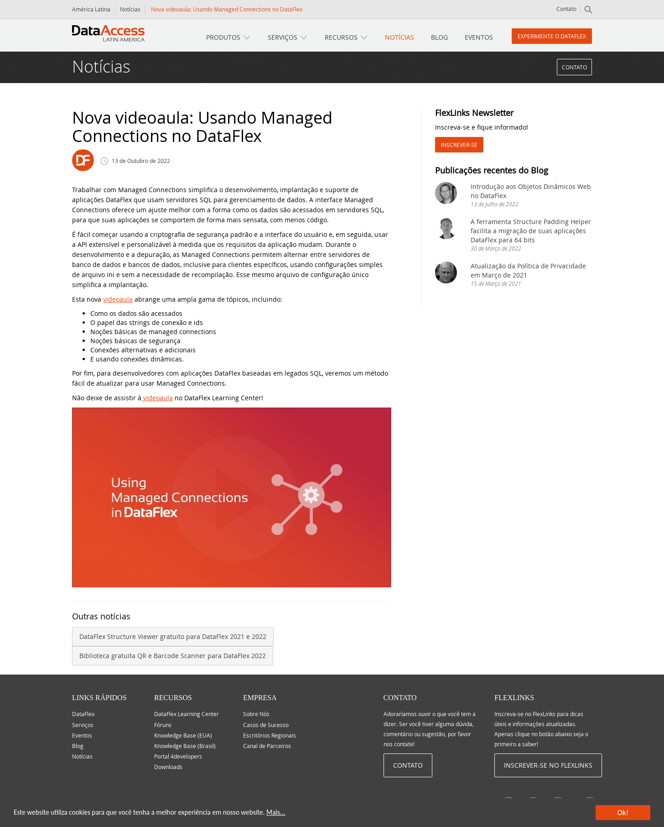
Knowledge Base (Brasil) (185, 745)
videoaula (118, 299)
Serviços (282, 37)
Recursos (341, 37)
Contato (566, 8)
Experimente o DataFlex (552, 36)
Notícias (130, 9)
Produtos (223, 37)
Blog (439, 37)
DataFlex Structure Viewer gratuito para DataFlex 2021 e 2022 (172, 636)
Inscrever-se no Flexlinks (548, 765)
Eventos (479, 37)
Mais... (275, 812)
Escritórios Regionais (269, 735)
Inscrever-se (459, 144)
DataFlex (83, 713)
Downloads (168, 766)
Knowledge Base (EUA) (183, 735)
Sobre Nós (256, 713)
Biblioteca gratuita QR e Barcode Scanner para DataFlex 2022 (172, 655)
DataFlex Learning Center (186, 713)
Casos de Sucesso (266, 724)
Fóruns (162, 724)
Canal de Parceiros (267, 745)
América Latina (91, 9)
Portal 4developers (178, 756)
